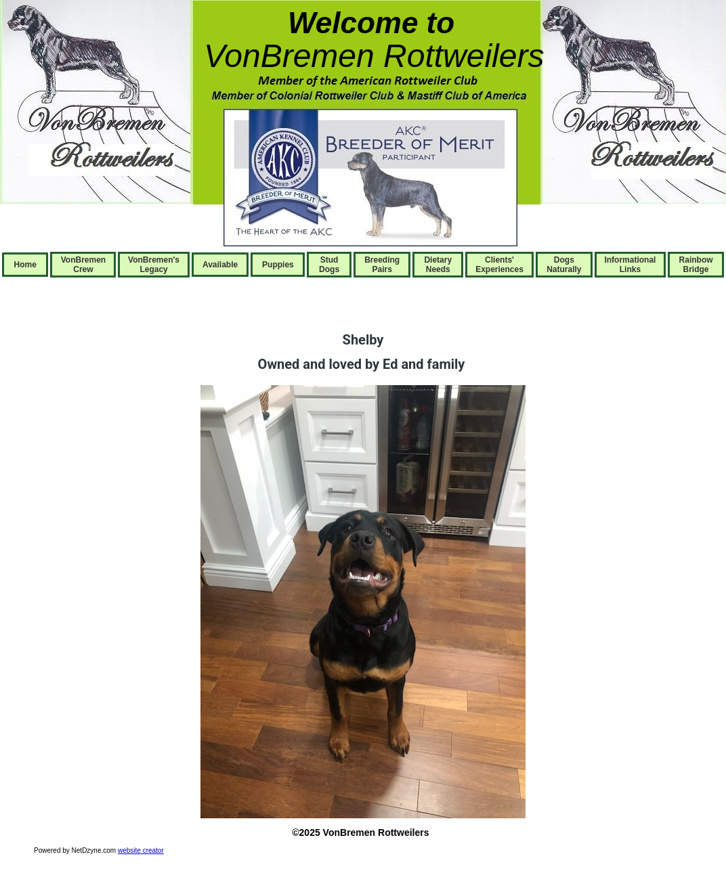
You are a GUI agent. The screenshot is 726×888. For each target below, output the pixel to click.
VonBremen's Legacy (153, 264)
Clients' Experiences (499, 264)
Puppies (278, 264)
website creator (141, 850)
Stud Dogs (329, 264)
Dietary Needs (438, 264)
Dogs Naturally (564, 264)
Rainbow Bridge (696, 264)
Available (220, 264)
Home (25, 264)
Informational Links (630, 264)
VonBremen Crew (83, 264)
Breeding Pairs (382, 264)
